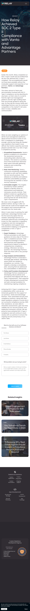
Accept (4, 609)
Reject (26, 609)
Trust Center (6, 555)
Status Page (6, 553)
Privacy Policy (6, 552)
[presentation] (15, 379)
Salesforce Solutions (15, 474)
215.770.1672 (9, 548)
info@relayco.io (9, 547)
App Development (15, 494)
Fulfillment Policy (7, 556)
